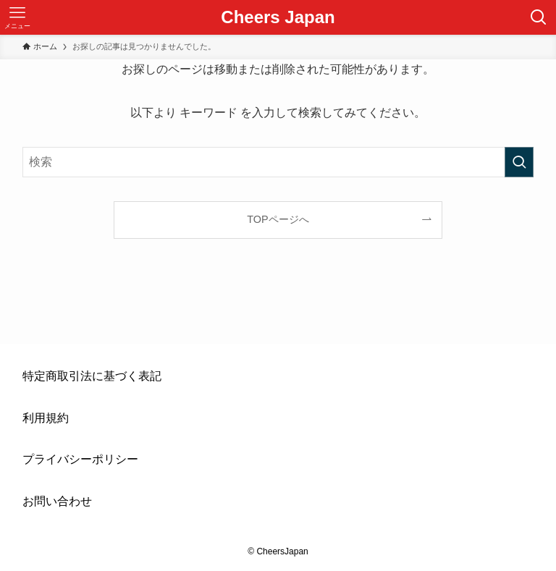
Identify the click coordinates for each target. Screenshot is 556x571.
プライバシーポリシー (80, 459)
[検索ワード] (278, 162)
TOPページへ (277, 219)
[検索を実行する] (519, 162)
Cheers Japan (277, 17)
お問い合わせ (57, 501)
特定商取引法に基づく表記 (91, 376)
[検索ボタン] (538, 17)
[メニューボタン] (17, 17)
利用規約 (45, 418)
